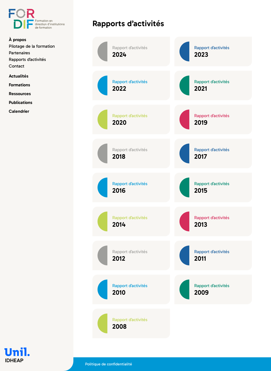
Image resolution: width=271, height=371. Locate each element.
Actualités (18, 76)
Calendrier (19, 111)
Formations (19, 85)
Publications (20, 102)
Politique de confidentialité (108, 364)
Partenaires (19, 53)
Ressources (20, 93)
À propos (17, 39)
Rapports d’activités (27, 59)
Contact (16, 66)
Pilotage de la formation (32, 46)
